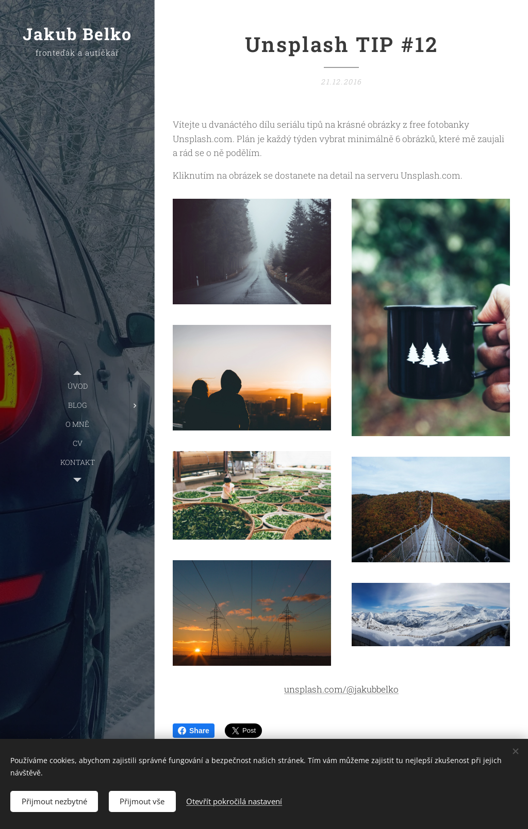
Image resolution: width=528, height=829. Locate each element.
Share (193, 731)
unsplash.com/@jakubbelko (341, 689)
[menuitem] (77, 386)
